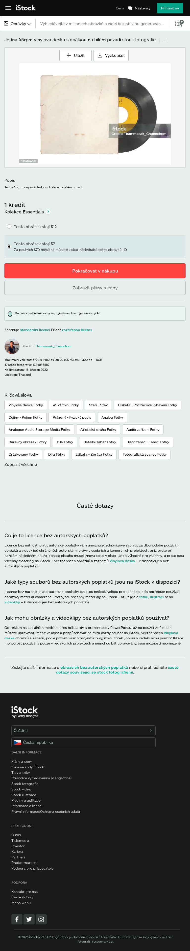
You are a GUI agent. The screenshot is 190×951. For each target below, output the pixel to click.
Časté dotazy (22, 897)
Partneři (18, 857)
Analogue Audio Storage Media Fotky (39, 429)
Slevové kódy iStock (27, 767)
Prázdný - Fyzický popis (72, 417)
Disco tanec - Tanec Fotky (147, 442)
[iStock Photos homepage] (26, 8)
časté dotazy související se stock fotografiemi (117, 669)
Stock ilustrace (23, 795)
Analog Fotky (112, 417)
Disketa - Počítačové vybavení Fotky (147, 405)
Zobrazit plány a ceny (95, 287)
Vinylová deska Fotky (26, 405)
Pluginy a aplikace (26, 800)
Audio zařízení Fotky (142, 429)
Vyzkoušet (111, 55)
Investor (18, 846)
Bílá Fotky (65, 442)
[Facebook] (17, 919)
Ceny (120, 8)
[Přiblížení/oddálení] (95, 114)
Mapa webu (21, 903)
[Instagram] (41, 919)
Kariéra (17, 851)
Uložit (75, 54)
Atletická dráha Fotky (98, 429)
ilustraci (157, 597)
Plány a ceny (21, 761)
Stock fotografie (24, 783)
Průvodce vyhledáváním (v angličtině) (41, 778)
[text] (102, 23)
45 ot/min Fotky (66, 405)
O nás (16, 835)
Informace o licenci (26, 806)
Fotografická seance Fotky (144, 454)
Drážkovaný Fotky (23, 454)
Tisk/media (20, 840)
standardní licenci (35, 330)
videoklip (12, 602)
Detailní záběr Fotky (99, 442)
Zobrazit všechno (20, 464)
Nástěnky (142, 8)
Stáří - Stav (98, 405)
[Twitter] (29, 919)
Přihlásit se (170, 8)
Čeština (83, 730)
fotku (143, 597)
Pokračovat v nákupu (95, 270)
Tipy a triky (20, 772)
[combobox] (17, 23)
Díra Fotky (56, 454)
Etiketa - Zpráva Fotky (93, 454)
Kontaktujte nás (24, 891)
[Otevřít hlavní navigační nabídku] (8, 8)
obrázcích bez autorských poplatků (94, 667)
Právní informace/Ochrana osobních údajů (45, 811)
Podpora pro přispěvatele (32, 868)
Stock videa (21, 789)
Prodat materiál (24, 862)
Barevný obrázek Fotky (28, 442)
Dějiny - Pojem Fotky (25, 417)
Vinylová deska (122, 561)
